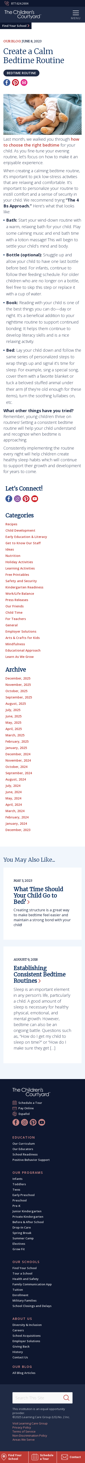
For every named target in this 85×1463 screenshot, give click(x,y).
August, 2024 (15, 779)
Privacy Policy (21, 1427)
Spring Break (21, 1233)
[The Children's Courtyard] (23, 15)
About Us (22, 1319)
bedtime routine (21, 73)
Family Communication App (32, 1284)
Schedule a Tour (30, 1103)
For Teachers (15, 619)
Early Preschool (23, 1195)
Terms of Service (24, 1431)
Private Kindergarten (27, 1216)
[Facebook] (6, 82)
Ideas (9, 549)
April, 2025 (13, 729)
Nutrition (12, 556)
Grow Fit (18, 1249)
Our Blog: (12, 41)
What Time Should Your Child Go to (38, 895)
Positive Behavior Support (31, 1160)
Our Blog (22, 1367)
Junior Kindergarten (26, 1211)
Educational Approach (23, 650)
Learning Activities (20, 568)
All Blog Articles (23, 1373)
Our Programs (27, 1173)
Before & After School (28, 1222)
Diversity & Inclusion (27, 1325)
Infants (17, 1179)
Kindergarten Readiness (24, 587)
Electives (18, 1243)
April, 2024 (13, 804)
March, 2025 (14, 735)
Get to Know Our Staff (23, 543)
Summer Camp (23, 1238)
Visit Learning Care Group (30, 1423)
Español (24, 1114)
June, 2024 (13, 792)
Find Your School (14, 26)
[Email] (24, 82)
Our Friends (14, 606)
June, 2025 (13, 716)
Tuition (17, 1289)
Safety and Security (21, 581)
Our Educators (22, 1149)
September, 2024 (18, 773)
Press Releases (16, 600)
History (17, 1352)
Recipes (11, 524)
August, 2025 (15, 703)
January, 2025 (16, 748)
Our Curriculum (23, 1143)
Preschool (19, 1200)
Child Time (13, 612)
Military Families (24, 1300)
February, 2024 (17, 817)
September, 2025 (18, 697)
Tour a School (22, 1273)
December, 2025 (17, 678)
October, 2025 (16, 691)
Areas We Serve (23, 1440)
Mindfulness (15, 644)
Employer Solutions (20, 631)
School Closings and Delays (31, 1306)
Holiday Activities (19, 562)
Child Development (20, 530)
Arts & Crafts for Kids (22, 638)
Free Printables (17, 574)
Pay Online (26, 1108)
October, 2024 (16, 767)
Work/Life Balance (19, 593)
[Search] (66, 1398)
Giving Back (20, 1346)
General (11, 625)
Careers (18, 1330)
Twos (16, 1189)
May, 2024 (13, 798)
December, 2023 (17, 830)
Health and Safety (25, 1279)
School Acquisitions (26, 1335)
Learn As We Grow (19, 657)
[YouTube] (34, 498)
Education (23, 1137)
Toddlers (19, 1184)
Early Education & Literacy (26, 537)
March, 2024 (14, 811)
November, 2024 (18, 760)
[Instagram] (17, 498)
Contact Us (20, 1357)
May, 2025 (13, 722)
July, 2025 (12, 710)
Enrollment (20, 1295)
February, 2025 (17, 741)
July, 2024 (12, 785)
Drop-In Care (21, 1227)
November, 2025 (18, 684)
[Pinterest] (15, 82)
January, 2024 (16, 823)
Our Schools (26, 1262)
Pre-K (16, 1206)
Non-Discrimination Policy (29, 1435)
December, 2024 (17, 754)
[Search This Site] (42, 1397)
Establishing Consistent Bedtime (40, 974)
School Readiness (25, 1154)
